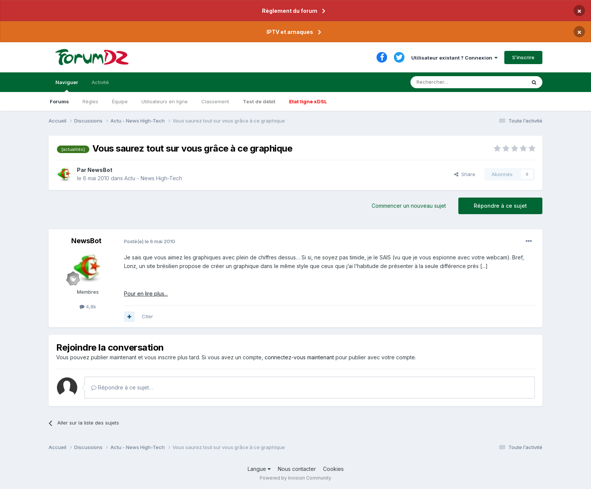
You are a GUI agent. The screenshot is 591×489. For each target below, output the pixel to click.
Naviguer (66, 85)
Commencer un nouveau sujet (409, 205)
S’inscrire (523, 57)
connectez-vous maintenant (299, 357)
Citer (147, 316)
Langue (259, 469)
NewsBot (99, 170)
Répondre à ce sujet (500, 205)
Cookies (333, 469)
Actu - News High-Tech (153, 178)
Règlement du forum (289, 11)
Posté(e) (149, 241)
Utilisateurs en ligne (164, 101)
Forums (59, 101)
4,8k (88, 307)
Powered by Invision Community (295, 478)
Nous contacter (297, 469)
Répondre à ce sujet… (122, 387)
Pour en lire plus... (146, 293)
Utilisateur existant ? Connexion (454, 58)
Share (464, 174)
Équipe (120, 101)
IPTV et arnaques (289, 32)
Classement (215, 101)
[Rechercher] (451, 82)
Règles (90, 101)
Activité (100, 82)
